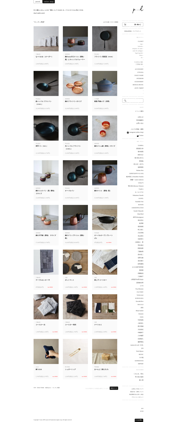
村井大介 (140, 155)
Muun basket (139, 311)
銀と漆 (141, 380)
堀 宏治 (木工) (139, 158)
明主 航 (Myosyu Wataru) (135, 186)
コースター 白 (40, 325)
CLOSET (140, 41)
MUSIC (141, 354)
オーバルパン (69, 191)
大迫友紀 (140, 329)
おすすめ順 (106, 22)
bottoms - (140, 46)
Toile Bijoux (139, 351)
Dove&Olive (139, 301)
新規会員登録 (128, 31)
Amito (141, 317)
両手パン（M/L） (42, 146)
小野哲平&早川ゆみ (137, 279)
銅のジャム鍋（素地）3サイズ (104, 146)
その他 (141, 357)
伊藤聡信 (140, 273)
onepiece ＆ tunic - (137, 48)
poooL (47, 419)
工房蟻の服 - (139, 64)
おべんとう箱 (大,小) (101, 369)
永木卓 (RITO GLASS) (136, 173)
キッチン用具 (56, 387)
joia (142, 348)
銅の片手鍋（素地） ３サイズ (46, 235)
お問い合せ (139, 123)
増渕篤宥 (140, 226)
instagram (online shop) (136, 132)
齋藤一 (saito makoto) (137, 180)
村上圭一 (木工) (138, 164)
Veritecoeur (140, 295)
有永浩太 (140, 220)
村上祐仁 (140, 229)
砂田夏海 (140, 264)
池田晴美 (140, 167)
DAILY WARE (40, 387)
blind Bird (140, 214)
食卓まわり (48, 387)
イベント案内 (139, 111)
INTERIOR (140, 78)
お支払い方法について (137, 389)
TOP (35, 387)
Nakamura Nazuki (138, 195)
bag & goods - (139, 53)
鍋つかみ (39, 369)
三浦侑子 (140, 276)
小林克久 (140, 323)
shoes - (141, 55)
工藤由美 (140, 251)
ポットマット (69, 280)
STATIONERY (139, 81)
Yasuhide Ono (139, 201)
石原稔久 (140, 339)
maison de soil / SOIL (137, 345)
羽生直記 (140, 245)
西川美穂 (140, 326)
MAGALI (140, 304)
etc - (142, 57)
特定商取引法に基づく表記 (136, 394)
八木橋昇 (140, 335)
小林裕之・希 (139, 242)
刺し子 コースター (100, 280)
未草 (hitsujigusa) (138, 217)
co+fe (142, 286)
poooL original (139, 88)
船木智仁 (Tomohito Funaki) (135, 176)
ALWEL (140, 198)
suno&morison (139, 360)
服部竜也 (140, 342)
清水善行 (140, 261)
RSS (142, 408)
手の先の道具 (139, 377)
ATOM (141, 411)
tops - (141, 44)
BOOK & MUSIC (138, 85)
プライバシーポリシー (137, 397)
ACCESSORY (139, 69)
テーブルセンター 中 (43, 280)
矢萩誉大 (140, 239)
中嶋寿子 (140, 332)
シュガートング (70, 369)
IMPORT (140, 364)
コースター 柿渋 (70, 325)
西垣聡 (141, 161)
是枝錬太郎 (139, 282)
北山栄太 (140, 236)
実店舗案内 (139, 120)
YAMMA (140, 145)
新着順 (116, 22)
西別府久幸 (139, 148)
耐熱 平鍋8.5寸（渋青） (102, 101)
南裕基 (141, 270)
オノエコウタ (139, 192)
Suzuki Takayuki (138, 211)
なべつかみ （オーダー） (44, 57)
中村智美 (140, 320)
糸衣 (142, 307)
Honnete (140, 314)
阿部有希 (140, 248)
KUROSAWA (139, 298)
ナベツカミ (98, 325)
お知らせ (140, 117)
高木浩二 (140, 254)
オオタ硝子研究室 (137, 267)
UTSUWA (140, 72)
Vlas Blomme (139, 289)
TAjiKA (141, 189)
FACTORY (140, 292)
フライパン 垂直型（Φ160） (104, 57)
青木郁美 (140, 151)
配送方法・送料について (136, 391)
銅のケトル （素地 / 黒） (102, 191)
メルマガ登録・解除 (137, 129)
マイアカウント (137, 31)
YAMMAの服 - (138, 62)
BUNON (140, 205)
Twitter (141, 135)
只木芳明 (140, 233)
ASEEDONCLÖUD (137, 208)
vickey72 (140, 183)
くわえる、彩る (138, 374)
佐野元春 (140, 258)
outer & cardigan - (138, 51)
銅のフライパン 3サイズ (73, 101)
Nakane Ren (139, 170)
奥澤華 (141, 223)
